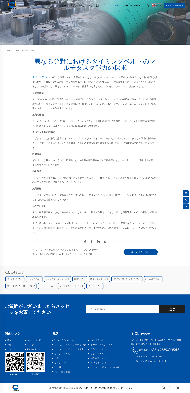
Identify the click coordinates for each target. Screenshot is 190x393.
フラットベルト (98, 349)
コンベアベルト (98, 354)
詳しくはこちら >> (140, 252)
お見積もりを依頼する (174, 6)
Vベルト (58, 358)
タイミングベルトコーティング (70, 344)
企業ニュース (30, 50)
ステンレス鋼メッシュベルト (105, 367)
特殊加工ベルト (98, 358)
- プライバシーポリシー (123, 388)
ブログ (105, 5)
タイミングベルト (41, 77)
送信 (172, 309)
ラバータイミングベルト (103, 344)
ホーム (64, 5)
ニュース (116, 5)
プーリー (58, 367)
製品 (73, 5)
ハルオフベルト (98, 340)
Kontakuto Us (132, 5)
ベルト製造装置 (62, 372)
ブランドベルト (62, 363)
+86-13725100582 (164, 350)
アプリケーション (100, 363)
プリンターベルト (63, 354)
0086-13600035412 (157, 356)
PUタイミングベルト (64, 340)
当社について (85, 5)
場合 (97, 5)
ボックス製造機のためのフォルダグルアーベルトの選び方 (68, 250)
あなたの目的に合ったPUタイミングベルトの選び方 (65, 254)
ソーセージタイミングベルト (69, 349)
